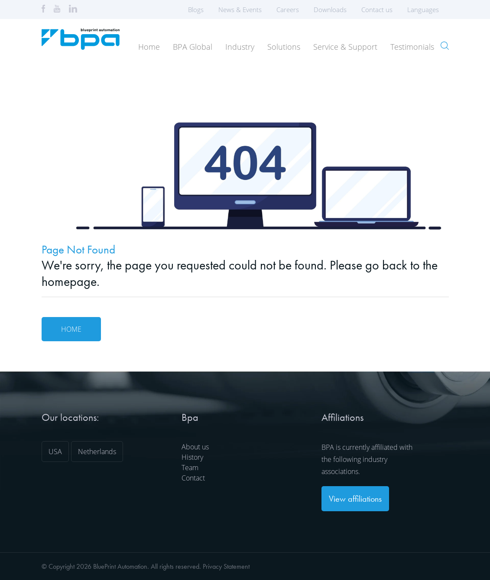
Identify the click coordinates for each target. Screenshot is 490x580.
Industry (239, 47)
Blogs (196, 9)
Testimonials (412, 47)
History (192, 457)
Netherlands (97, 451)
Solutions (283, 47)
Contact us (377, 9)
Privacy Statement (226, 566)
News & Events (240, 9)
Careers (287, 9)
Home (149, 47)
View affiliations (355, 498)
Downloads (330, 9)
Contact (193, 478)
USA (55, 451)
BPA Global (192, 47)
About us (195, 447)
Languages (426, 9)
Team (190, 467)
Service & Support (345, 47)
